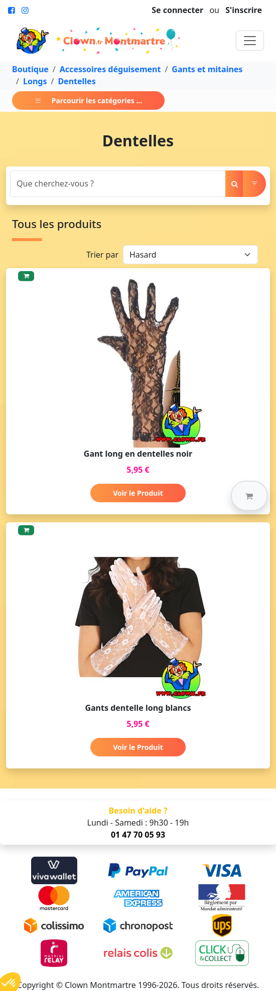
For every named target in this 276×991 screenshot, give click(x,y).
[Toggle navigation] (250, 41)
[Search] (118, 183)
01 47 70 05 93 (138, 834)
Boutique (30, 69)
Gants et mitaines (207, 69)
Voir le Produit (138, 493)
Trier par (102, 254)
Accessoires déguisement (110, 69)
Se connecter (177, 10)
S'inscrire (243, 10)
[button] (249, 496)
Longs (35, 81)
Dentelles (76, 81)
